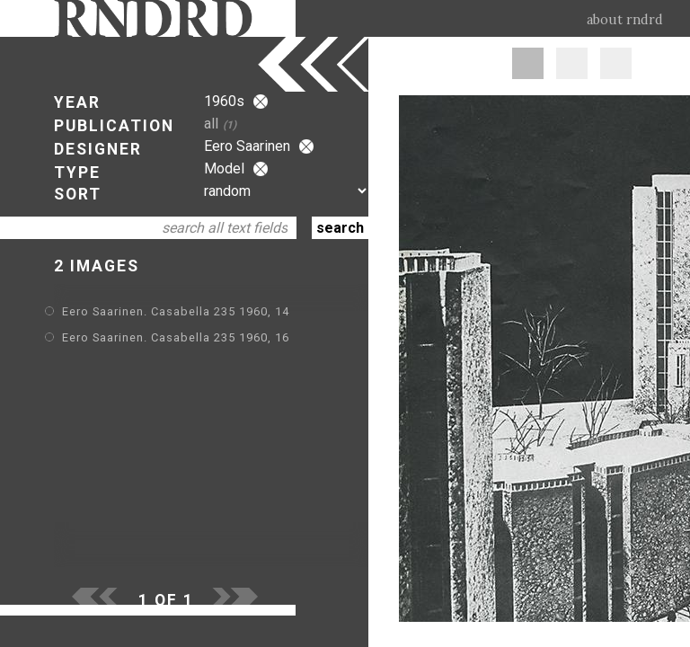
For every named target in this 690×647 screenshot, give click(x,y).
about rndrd (625, 20)
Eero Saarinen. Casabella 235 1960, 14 (175, 311)
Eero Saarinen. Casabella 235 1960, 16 (175, 337)
